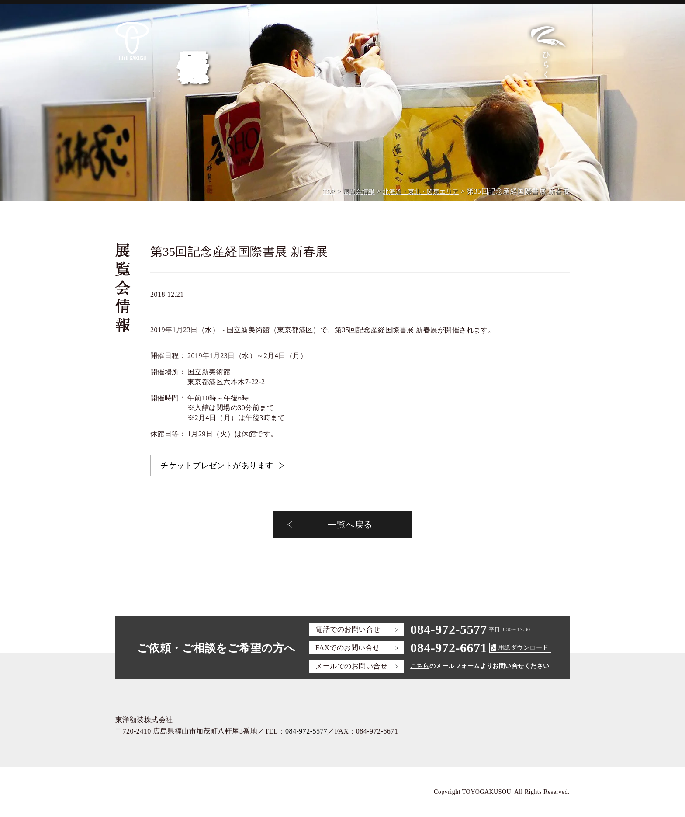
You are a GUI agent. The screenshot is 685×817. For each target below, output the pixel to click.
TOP (329, 191)
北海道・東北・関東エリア (421, 191)
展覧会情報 (358, 191)
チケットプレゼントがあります (216, 465)
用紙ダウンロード (523, 647)
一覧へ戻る (350, 524)
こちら (419, 666)
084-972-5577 (448, 629)
